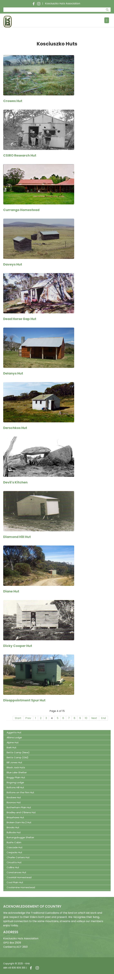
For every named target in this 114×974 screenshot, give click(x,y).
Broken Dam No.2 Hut (19, 822)
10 (86, 718)
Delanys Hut (13, 373)
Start (18, 718)
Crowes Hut (12, 101)
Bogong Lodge (15, 782)
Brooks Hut (13, 827)
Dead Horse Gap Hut (19, 319)
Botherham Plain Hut (19, 807)
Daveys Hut (12, 264)
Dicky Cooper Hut (17, 646)
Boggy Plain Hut (16, 777)
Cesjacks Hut (14, 852)
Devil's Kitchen (15, 482)
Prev (28, 718)
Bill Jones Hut (14, 762)
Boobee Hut (14, 797)
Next (94, 718)
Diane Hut (11, 591)
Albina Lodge (14, 737)
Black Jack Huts (16, 767)
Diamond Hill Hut (17, 537)
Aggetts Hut (14, 732)
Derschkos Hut (15, 428)
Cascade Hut (15, 847)
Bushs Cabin (14, 842)
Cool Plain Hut (15, 882)
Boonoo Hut (14, 802)
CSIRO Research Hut (19, 155)
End (103, 718)
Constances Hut (16, 872)
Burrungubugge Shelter (20, 837)
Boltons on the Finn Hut (20, 792)
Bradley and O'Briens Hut (21, 812)
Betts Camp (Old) (17, 757)
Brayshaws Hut (15, 817)
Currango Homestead (21, 210)
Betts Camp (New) (18, 752)
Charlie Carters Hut (18, 857)
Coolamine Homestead (21, 887)
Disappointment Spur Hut (24, 700)
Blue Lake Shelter (17, 772)
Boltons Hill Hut (15, 787)
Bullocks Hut (14, 832)
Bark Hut (11, 747)
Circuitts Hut (14, 862)
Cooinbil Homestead (19, 877)
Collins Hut (13, 867)
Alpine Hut (13, 742)
